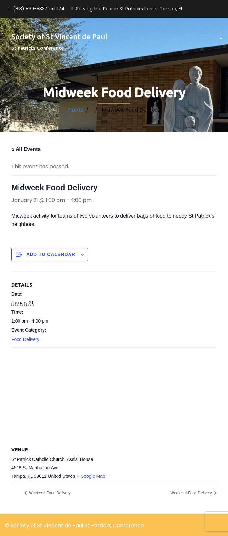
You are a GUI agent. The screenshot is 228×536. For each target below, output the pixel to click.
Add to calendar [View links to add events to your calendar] (50, 254)
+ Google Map (90, 476)
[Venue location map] (114, 394)
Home (75, 110)
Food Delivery (25, 339)
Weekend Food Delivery (49, 493)
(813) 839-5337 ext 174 (39, 9)
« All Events (26, 149)
